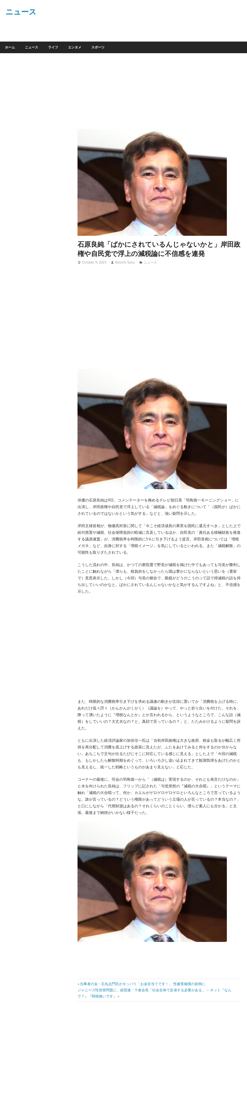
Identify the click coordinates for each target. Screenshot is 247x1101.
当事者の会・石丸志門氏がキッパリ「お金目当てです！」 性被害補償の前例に (142, 984)
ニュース (21, 11)
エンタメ (74, 47)
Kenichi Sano (125, 262)
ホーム (10, 47)
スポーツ (98, 47)
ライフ (53, 47)
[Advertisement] (156, 94)
